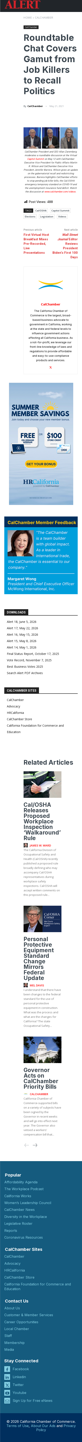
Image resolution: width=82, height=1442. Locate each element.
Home (28, 17)
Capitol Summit (35, 159)
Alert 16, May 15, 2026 (22, 634)
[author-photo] (26, 845)
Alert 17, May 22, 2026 (22, 628)
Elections (30, 216)
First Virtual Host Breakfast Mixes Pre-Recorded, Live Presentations (36, 244)
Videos (62, 216)
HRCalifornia (15, 713)
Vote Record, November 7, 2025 (29, 660)
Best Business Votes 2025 (25, 667)
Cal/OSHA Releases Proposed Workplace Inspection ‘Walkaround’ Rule (42, 821)
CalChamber (44, 17)
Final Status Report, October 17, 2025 (33, 654)
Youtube (19, 1393)
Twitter (18, 1385)
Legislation (46, 216)
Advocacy (13, 706)
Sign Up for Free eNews (32, 1400)
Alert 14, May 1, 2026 (21, 647)
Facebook (21, 1369)
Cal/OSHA (40, 210)
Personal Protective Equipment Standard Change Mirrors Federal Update (39, 958)
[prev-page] (27, 1145)
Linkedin (19, 1377)
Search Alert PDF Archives (25, 673)
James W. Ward (40, 845)
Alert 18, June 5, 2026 (21, 622)
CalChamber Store (19, 719)
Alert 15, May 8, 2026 (21, 641)
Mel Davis (37, 985)
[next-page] (34, 1145)
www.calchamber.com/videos (60, 191)
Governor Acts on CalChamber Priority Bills (41, 1078)
